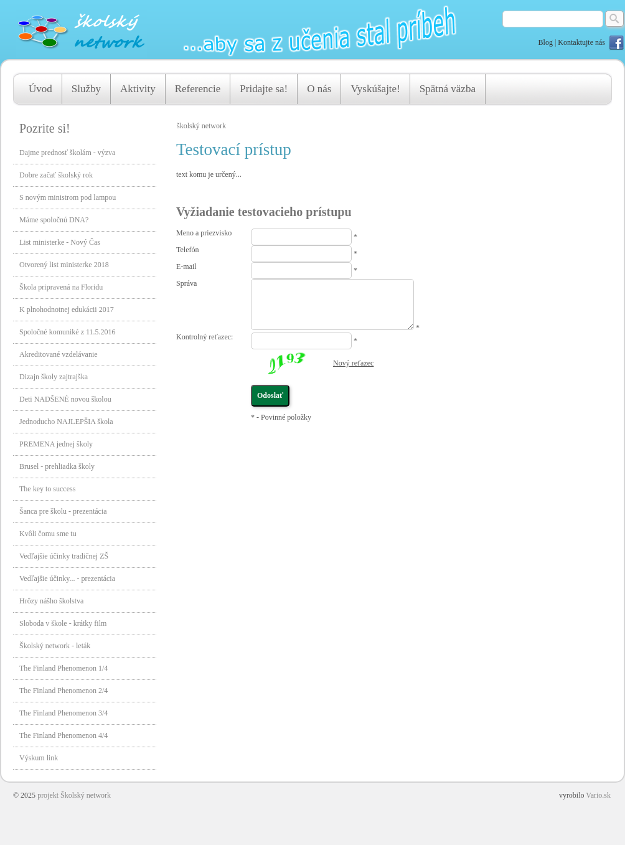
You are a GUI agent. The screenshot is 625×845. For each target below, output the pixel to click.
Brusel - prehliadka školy (57, 466)
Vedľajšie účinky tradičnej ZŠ (63, 556)
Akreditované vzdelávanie (58, 354)
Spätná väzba (448, 89)
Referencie (198, 89)
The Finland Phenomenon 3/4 (63, 713)
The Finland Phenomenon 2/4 (63, 690)
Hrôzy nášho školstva (51, 601)
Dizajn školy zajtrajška (53, 376)
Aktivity (138, 89)
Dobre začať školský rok (56, 175)
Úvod (40, 89)
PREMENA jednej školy (56, 444)
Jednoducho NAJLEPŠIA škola (66, 421)
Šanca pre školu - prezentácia (63, 511)
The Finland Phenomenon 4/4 (63, 735)
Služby (86, 89)
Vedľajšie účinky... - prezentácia (67, 578)
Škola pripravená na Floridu (61, 287)
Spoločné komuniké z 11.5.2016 (67, 332)
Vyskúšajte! (375, 89)
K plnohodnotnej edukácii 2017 (66, 309)
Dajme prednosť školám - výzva (67, 152)
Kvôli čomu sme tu (48, 533)
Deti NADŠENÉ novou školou (65, 399)
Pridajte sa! (264, 89)
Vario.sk (598, 795)
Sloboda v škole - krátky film (62, 623)
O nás (319, 89)
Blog (545, 42)
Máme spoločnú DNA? (53, 219)
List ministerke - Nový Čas (59, 242)
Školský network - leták (54, 645)
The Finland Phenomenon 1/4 (63, 668)
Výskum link (38, 757)
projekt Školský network (74, 795)
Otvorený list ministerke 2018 (64, 264)
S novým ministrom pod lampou (67, 197)
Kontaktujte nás (581, 42)
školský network (201, 125)
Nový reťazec (353, 363)
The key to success (47, 488)
